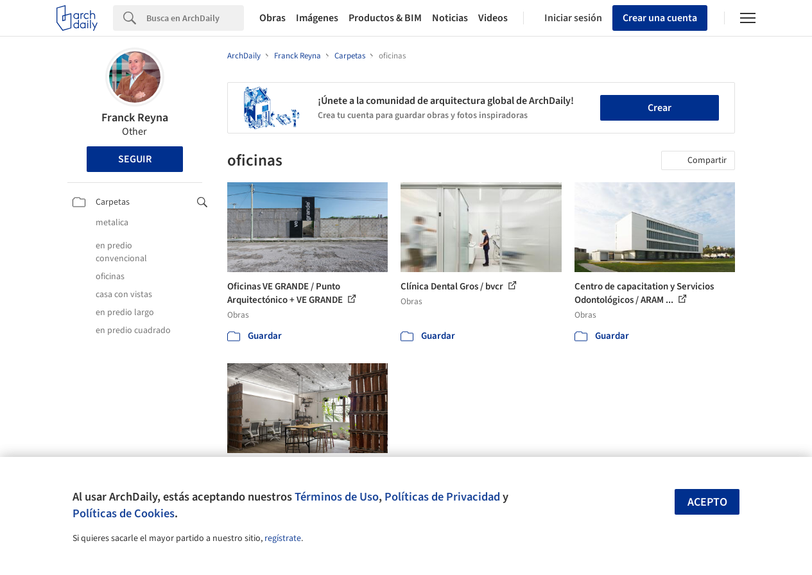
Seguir (134, 159)
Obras (272, 18)
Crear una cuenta (660, 18)
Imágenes (317, 18)
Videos (493, 18)
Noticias (450, 18)
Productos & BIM (385, 18)
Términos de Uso (337, 496)
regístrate (282, 538)
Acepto (707, 502)
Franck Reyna (134, 118)
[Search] (195, 18)
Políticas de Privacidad (442, 496)
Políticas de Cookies (124, 513)
